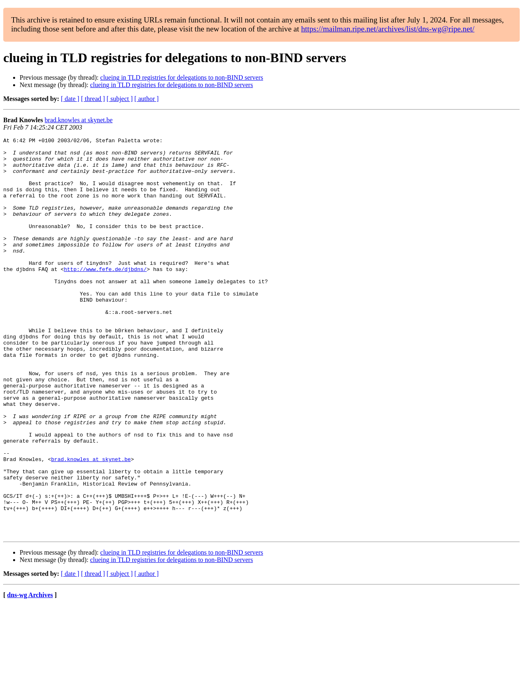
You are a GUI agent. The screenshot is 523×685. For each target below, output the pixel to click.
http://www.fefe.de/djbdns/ (105, 296)
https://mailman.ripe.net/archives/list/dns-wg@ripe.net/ (387, 29)
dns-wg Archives (30, 674)
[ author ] (146, 98)
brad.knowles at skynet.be (78, 119)
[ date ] (70, 98)
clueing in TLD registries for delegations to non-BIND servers (181, 77)
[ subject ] (120, 98)
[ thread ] (93, 98)
